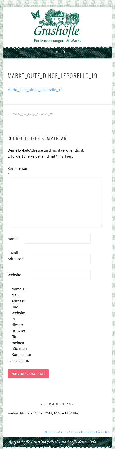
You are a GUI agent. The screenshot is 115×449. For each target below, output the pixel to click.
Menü (60, 52)
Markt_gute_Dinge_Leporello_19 (35, 89)
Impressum (53, 432)
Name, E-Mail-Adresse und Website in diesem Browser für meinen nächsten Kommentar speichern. (19, 324)
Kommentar (15, 171)
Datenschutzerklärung (88, 432)
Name (14, 238)
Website (14, 274)
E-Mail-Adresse (15, 255)
